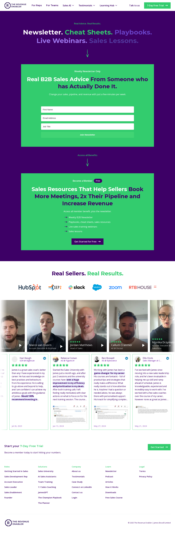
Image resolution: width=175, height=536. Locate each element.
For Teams (52, 5)
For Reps (37, 5)
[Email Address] (87, 118)
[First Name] (87, 109)
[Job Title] (87, 126)
